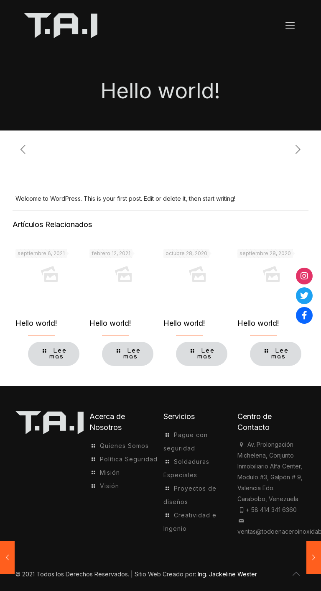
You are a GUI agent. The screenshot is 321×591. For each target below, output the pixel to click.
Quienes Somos (124, 445)
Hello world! (36, 323)
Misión (110, 472)
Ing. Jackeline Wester (227, 574)
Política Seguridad (129, 459)
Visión (109, 485)
